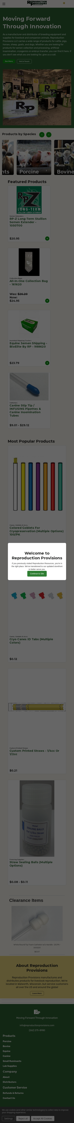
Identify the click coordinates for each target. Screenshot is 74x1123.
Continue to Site (37, 574)
